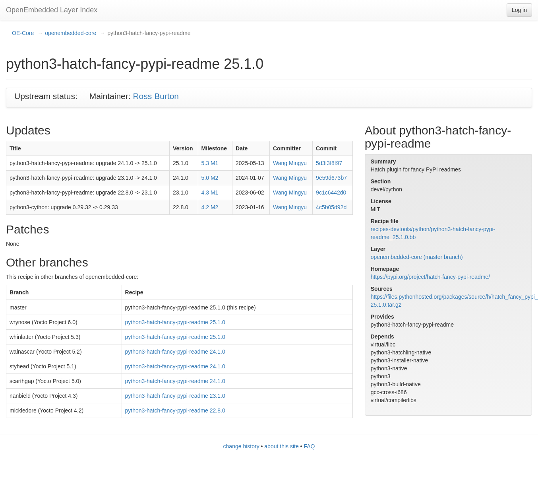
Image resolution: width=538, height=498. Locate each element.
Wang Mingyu (290, 163)
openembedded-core (70, 33)
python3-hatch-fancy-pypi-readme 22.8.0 (175, 410)
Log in (519, 10)
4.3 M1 (210, 192)
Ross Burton (156, 96)
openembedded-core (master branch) (417, 257)
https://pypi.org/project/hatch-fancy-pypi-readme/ (430, 277)
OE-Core (23, 33)
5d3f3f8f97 (329, 163)
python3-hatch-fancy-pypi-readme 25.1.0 (175, 322)
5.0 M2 (210, 178)
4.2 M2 (210, 207)
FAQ (309, 446)
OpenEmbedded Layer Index (51, 10)
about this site (281, 446)
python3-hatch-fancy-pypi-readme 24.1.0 (175, 351)
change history (241, 446)
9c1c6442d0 (331, 192)
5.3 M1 (210, 163)
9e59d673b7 (331, 178)
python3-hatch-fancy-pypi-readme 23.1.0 (175, 396)
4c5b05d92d (331, 207)
